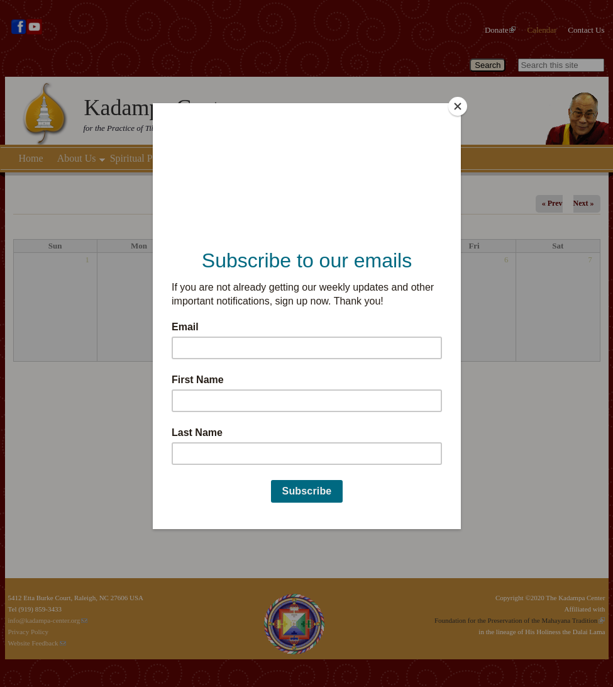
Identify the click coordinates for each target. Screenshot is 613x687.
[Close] (457, 106)
